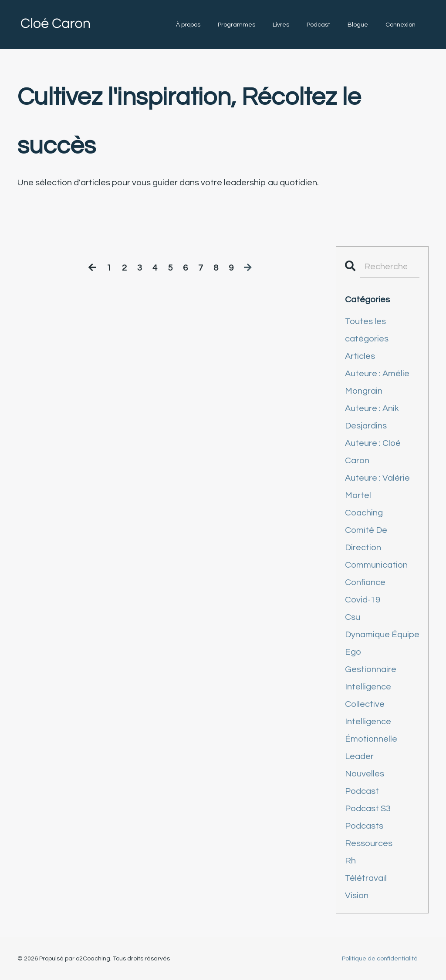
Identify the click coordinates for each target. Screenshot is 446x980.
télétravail (366, 878)
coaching (364, 512)
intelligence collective (368, 695)
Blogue (358, 25)
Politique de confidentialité (380, 959)
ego (353, 652)
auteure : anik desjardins (372, 417)
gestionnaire (370, 669)
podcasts (364, 826)
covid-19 (362, 599)
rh (350, 860)
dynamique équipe (382, 634)
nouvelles (364, 773)
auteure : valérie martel (377, 487)
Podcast (318, 25)
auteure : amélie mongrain (377, 382)
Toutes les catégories (367, 330)
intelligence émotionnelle (371, 730)
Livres (281, 25)
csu (352, 617)
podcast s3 (368, 808)
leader (359, 756)
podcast (362, 791)
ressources (368, 843)
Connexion (400, 25)
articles (360, 356)
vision (356, 895)
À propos (188, 25)
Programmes (236, 25)
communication (376, 565)
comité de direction (366, 539)
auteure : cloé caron (373, 452)
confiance (365, 582)
